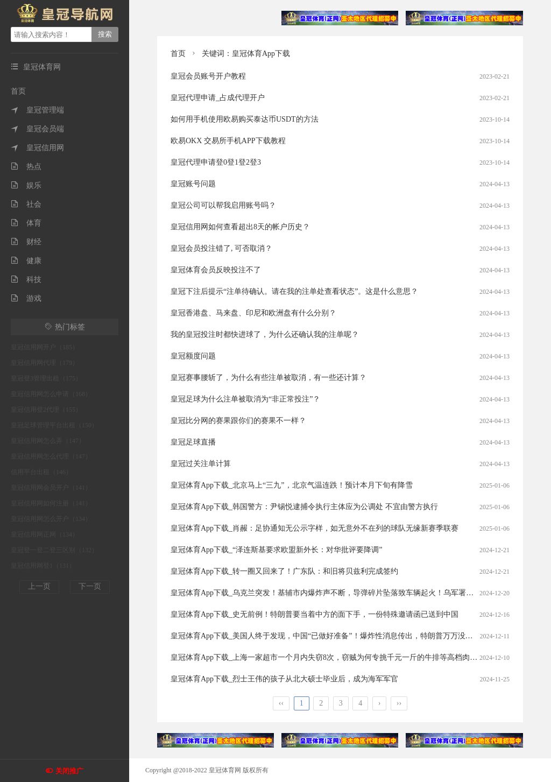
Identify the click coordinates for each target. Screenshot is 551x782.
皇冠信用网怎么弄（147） (48, 441)
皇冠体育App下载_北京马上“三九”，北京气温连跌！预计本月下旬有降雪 (292, 485)
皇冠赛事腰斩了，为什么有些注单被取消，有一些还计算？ (268, 378)
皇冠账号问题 (193, 184)
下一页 (90, 586)
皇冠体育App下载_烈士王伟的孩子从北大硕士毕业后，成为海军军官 (284, 679)
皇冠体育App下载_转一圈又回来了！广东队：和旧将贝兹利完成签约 (284, 571)
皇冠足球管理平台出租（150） (54, 425)
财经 (26, 242)
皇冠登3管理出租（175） (46, 378)
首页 (18, 91)
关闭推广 (69, 771)
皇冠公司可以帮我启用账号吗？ (223, 205)
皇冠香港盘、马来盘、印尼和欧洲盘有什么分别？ (253, 313)
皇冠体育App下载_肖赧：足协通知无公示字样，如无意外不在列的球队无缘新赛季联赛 (314, 528)
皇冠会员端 (37, 129)
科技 (26, 280)
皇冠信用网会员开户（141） (51, 487)
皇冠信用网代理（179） (45, 363)
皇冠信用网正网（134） (45, 534)
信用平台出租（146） (41, 472)
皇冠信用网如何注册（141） (51, 503)
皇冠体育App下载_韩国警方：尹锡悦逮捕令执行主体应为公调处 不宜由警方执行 (304, 507)
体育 (26, 223)
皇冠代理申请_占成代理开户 (218, 98)
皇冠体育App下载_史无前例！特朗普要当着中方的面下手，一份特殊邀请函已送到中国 (314, 614)
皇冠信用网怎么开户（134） (51, 519)
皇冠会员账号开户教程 (208, 76)
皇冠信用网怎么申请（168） (51, 394)
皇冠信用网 (37, 148)
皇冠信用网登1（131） (43, 565)
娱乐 (26, 185)
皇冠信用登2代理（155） (46, 409)
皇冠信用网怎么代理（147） (51, 456)
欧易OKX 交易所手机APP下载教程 (228, 141)
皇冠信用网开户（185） (45, 347)
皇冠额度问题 (193, 356)
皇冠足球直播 (193, 442)
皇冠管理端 (37, 110)
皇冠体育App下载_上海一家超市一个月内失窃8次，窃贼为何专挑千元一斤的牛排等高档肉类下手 (331, 657)
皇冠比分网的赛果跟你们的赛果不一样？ (238, 421)
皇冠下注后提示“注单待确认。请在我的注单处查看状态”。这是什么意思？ (294, 291)
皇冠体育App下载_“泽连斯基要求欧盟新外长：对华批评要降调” (277, 550)
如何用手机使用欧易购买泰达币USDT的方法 (245, 119)
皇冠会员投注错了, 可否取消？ (221, 248)
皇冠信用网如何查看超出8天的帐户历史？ (240, 227)
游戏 (26, 298)
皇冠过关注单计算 (201, 464)
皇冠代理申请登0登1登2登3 (216, 162)
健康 (26, 261)
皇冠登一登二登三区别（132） (54, 550)
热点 (26, 167)
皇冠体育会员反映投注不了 (216, 270)
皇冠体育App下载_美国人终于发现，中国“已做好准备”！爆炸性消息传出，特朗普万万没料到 (326, 636)
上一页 (39, 586)
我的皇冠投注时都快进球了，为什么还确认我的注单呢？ (265, 334)
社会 (26, 204)
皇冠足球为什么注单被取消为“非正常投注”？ (245, 399)
